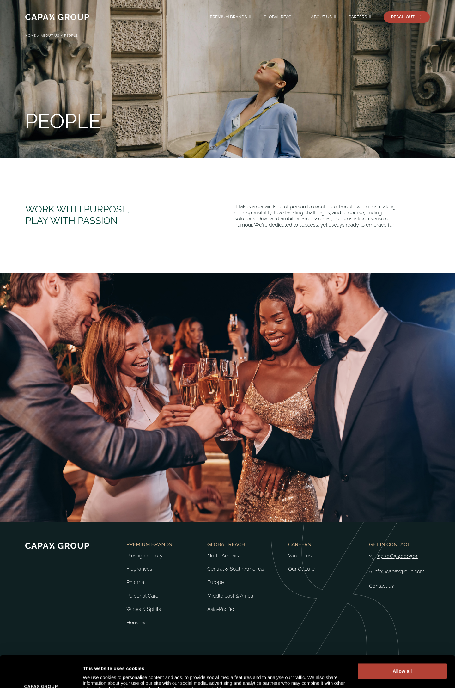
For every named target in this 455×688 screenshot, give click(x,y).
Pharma (135, 582)
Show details (97, 675)
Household (139, 623)
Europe (215, 582)
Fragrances (139, 569)
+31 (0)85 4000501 (397, 557)
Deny (402, 660)
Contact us (381, 586)
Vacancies (300, 556)
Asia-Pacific (220, 609)
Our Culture (301, 569)
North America (224, 556)
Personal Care (142, 596)
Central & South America (235, 569)
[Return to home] (57, 17)
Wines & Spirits (143, 609)
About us (50, 35)
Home (30, 35)
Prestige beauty (144, 556)
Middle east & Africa (230, 596)
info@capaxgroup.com (399, 572)
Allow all (402, 641)
